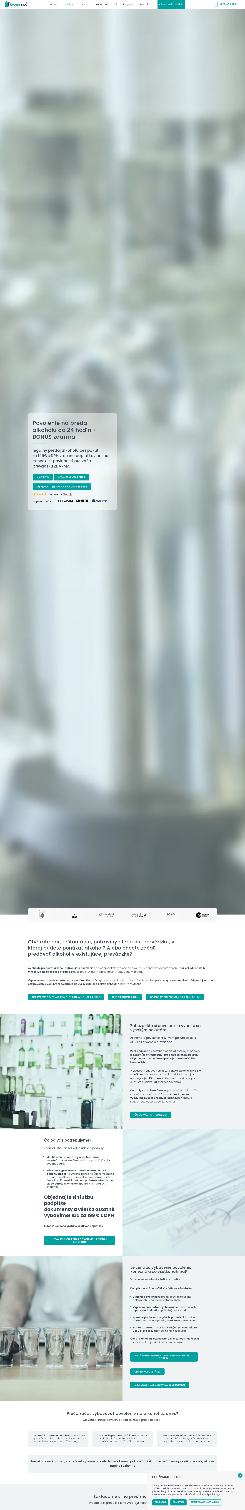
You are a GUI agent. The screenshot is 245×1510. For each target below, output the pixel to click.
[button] (52, 494)
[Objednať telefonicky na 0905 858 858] (62, 486)
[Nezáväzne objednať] (71, 477)
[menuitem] (53, 4)
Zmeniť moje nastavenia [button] (205, 1502)
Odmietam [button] (178, 1502)
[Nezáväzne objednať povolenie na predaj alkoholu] (79, 1240)
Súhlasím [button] (160, 1502)
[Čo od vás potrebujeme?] (150, 1115)
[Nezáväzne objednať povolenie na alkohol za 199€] (164, 1357)
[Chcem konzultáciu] (125, 997)
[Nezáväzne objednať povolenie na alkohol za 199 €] (66, 997)
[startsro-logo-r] (17, 4)
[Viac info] (43, 477)
